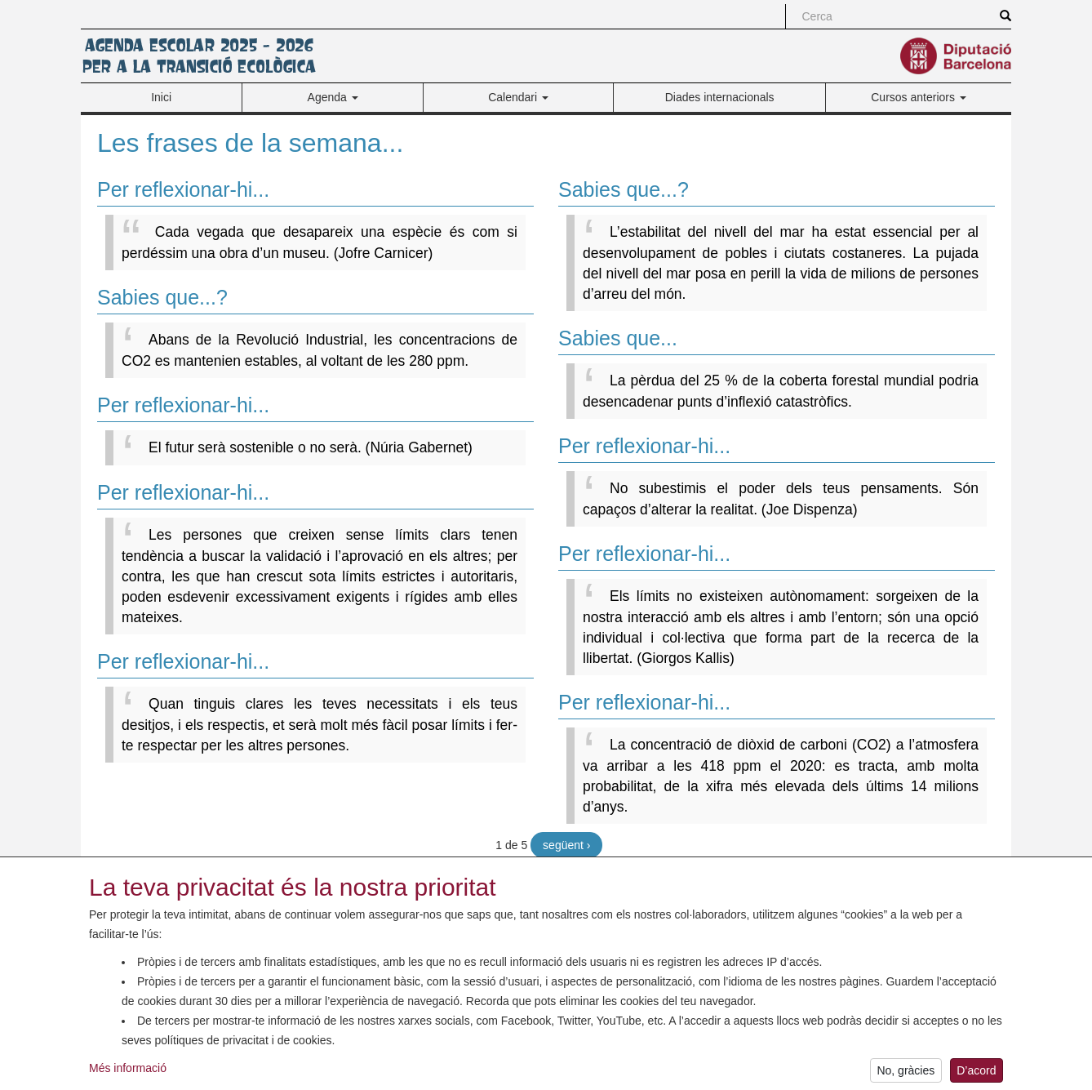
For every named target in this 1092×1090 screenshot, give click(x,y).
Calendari (518, 97)
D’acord (976, 1075)
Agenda (333, 97)
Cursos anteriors (918, 97)
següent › (566, 845)
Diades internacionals (720, 97)
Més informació (127, 1073)
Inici (161, 97)
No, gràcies (905, 1075)
